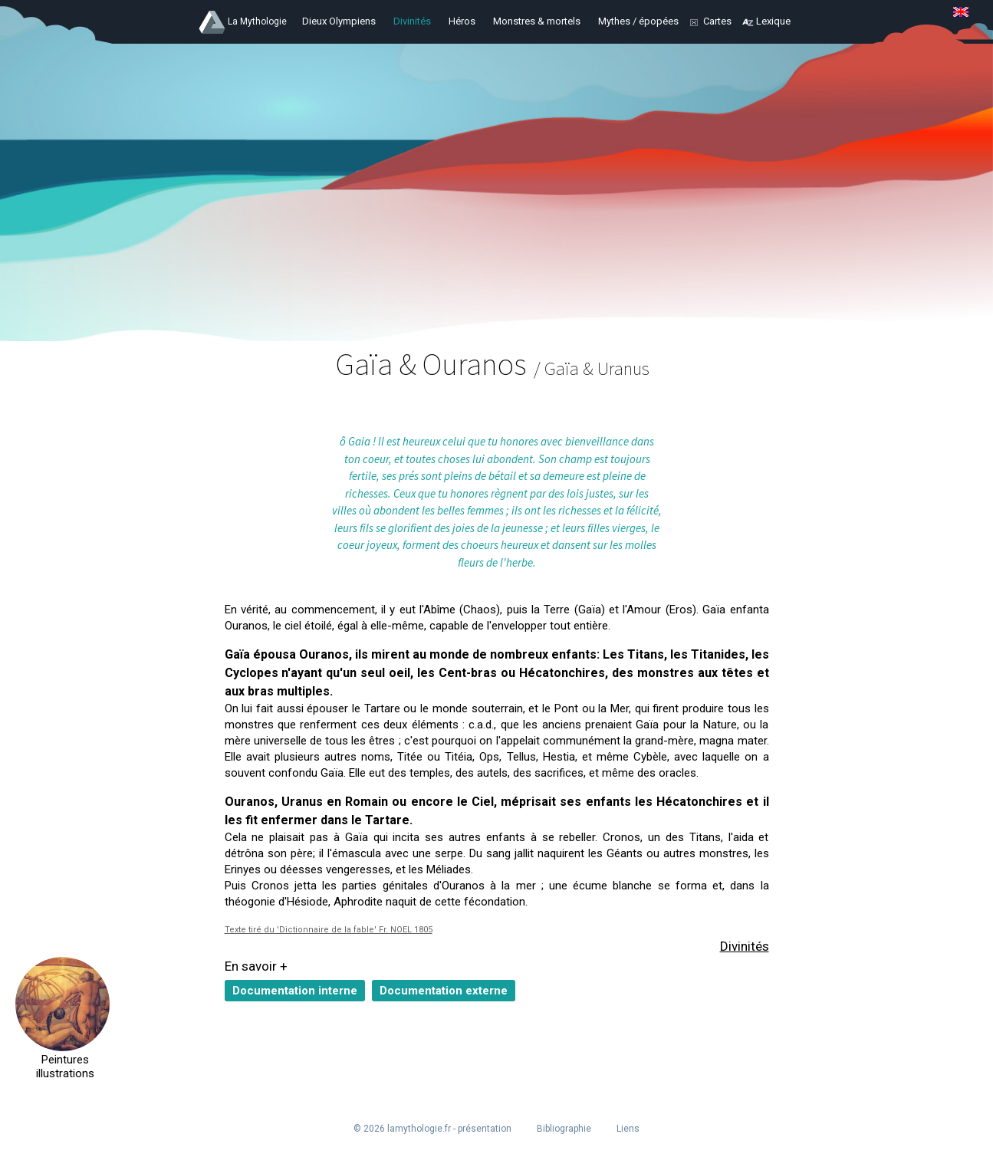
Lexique (773, 21)
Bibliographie (564, 1128)
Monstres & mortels (536, 21)
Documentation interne (294, 991)
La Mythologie (257, 21)
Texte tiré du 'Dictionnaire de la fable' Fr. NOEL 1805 (328, 930)
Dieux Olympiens (339, 21)
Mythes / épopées (638, 21)
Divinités (412, 21)
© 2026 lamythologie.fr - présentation (432, 1128)
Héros (462, 21)
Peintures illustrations (62, 1066)
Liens (628, 1128)
